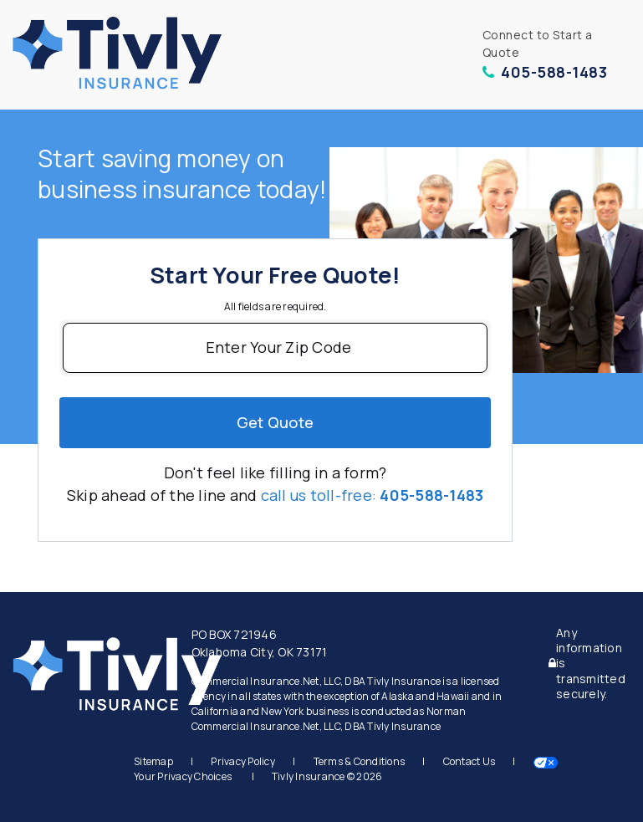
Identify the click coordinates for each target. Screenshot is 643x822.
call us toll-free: (372, 495)
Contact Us (469, 761)
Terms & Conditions (360, 761)
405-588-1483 (545, 72)
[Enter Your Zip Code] (275, 348)
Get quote (275, 422)
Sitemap (153, 761)
